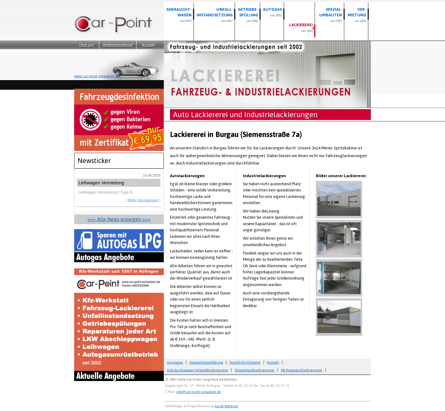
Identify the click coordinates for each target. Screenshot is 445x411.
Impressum (175, 362)
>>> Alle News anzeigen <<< (118, 219)
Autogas (272, 12)
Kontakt (148, 45)
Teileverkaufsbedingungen (254, 370)
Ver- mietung (357, 15)
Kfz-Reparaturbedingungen (301, 370)
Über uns (86, 45)
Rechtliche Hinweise (245, 362)
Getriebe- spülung (248, 15)
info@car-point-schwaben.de (198, 392)
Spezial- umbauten (330, 15)
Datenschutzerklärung (206, 362)
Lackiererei (301, 27)
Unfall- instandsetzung (215, 15)
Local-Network (226, 406)
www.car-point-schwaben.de (96, 76)
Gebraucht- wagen (179, 15)
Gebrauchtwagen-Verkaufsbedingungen (197, 370)
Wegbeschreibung (118, 45)
